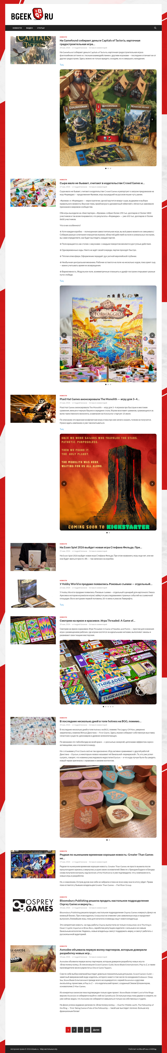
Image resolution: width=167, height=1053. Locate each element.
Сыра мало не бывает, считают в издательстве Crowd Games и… (102, 183)
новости (17, 28)
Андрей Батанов (80, 48)
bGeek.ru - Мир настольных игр (44, 1049)
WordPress (143, 1049)
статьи (40, 28)
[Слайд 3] (110, 168)
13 (87, 1029)
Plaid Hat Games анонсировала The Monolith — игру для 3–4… (99, 399)
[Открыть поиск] (155, 28)
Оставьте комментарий (98, 48)
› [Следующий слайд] (152, 119)
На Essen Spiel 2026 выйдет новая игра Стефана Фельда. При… (101, 547)
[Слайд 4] (110, 706)
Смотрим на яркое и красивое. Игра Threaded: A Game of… (97, 620)
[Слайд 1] (105, 168)
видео (29, 28)
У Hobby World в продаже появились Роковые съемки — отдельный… (106, 583)
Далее (96, 1029)
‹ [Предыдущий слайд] (64, 119)
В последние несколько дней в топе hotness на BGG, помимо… (100, 721)
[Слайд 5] (113, 706)
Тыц (62, 64)
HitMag (153, 1049)
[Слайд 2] (108, 168)
